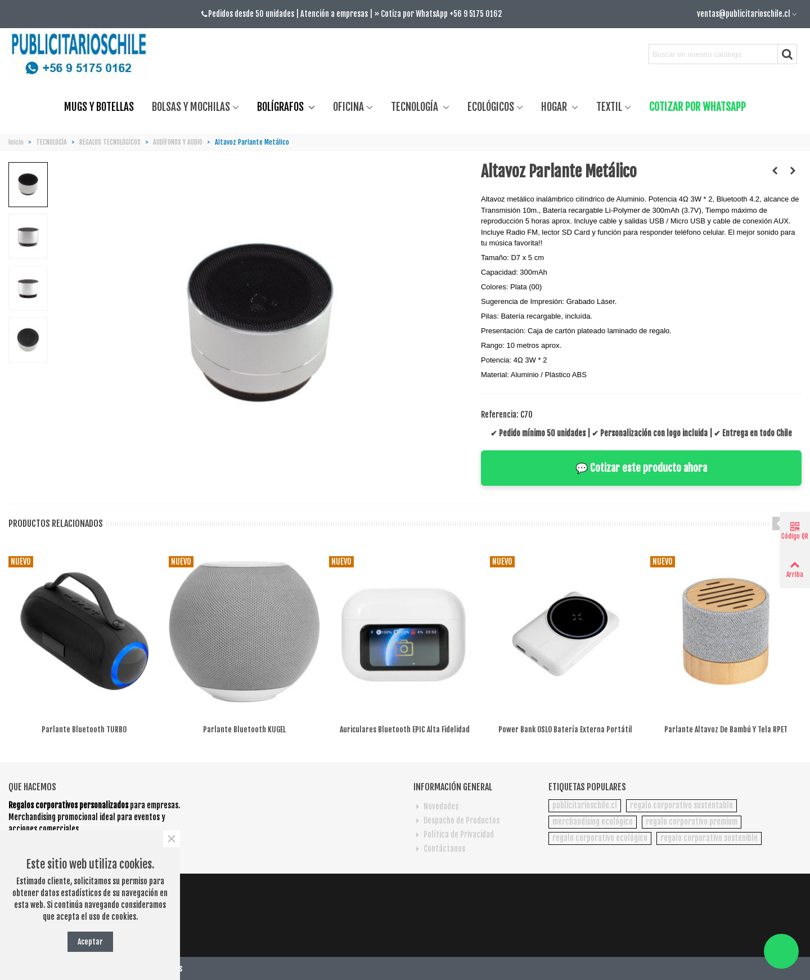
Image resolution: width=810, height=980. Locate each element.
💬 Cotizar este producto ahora (641, 468)
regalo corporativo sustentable (681, 805)
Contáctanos (439, 848)
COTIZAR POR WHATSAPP (697, 107)
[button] (779, 523)
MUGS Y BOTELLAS (99, 107)
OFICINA (348, 107)
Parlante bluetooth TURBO (84, 729)
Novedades (435, 806)
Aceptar (90, 941)
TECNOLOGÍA (415, 107)
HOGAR (555, 107)
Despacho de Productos (456, 820)
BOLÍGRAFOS (281, 107)
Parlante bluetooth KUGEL (244, 729)
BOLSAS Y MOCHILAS (191, 107)
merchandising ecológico (592, 821)
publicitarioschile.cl (584, 805)
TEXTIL (609, 107)
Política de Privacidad (453, 834)
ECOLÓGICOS (490, 107)
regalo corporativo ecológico (599, 838)
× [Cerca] (171, 838)
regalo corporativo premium (691, 821)
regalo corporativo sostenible (709, 838)
